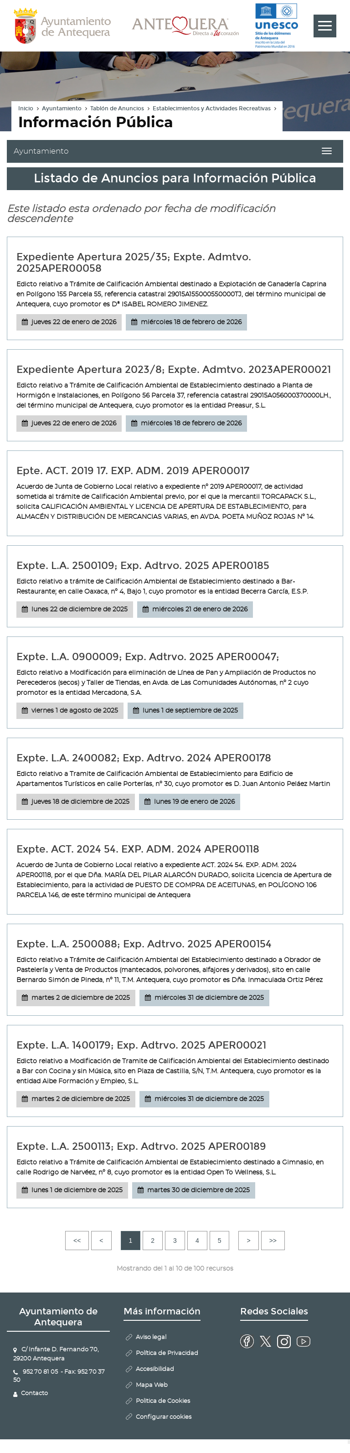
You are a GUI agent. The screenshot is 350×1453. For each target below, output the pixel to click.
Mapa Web (152, 1385)
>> (273, 1240)
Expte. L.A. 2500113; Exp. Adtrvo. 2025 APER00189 (141, 1146)
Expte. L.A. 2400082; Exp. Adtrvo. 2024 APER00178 (143, 758)
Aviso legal (151, 1337)
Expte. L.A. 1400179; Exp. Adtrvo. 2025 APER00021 (141, 1045)
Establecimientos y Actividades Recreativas (212, 108)
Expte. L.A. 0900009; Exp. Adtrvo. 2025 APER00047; (147, 657)
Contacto (34, 1393)
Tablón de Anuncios (117, 108)
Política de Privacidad (167, 1353)
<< (77, 1240)
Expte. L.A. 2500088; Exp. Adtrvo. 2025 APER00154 (144, 944)
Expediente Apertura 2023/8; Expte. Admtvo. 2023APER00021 (173, 369)
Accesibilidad (155, 1369)
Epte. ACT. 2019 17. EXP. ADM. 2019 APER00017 (132, 471)
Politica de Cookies (163, 1401)
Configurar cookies (163, 1417)
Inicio (25, 108)
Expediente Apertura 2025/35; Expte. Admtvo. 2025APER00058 (133, 262)
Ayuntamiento (62, 108)
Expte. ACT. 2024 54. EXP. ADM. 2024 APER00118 (137, 849)
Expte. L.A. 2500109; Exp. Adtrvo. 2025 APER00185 (142, 565)
